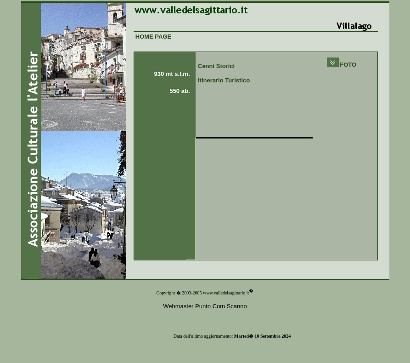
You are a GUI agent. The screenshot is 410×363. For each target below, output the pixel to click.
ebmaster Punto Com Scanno (207, 306)
